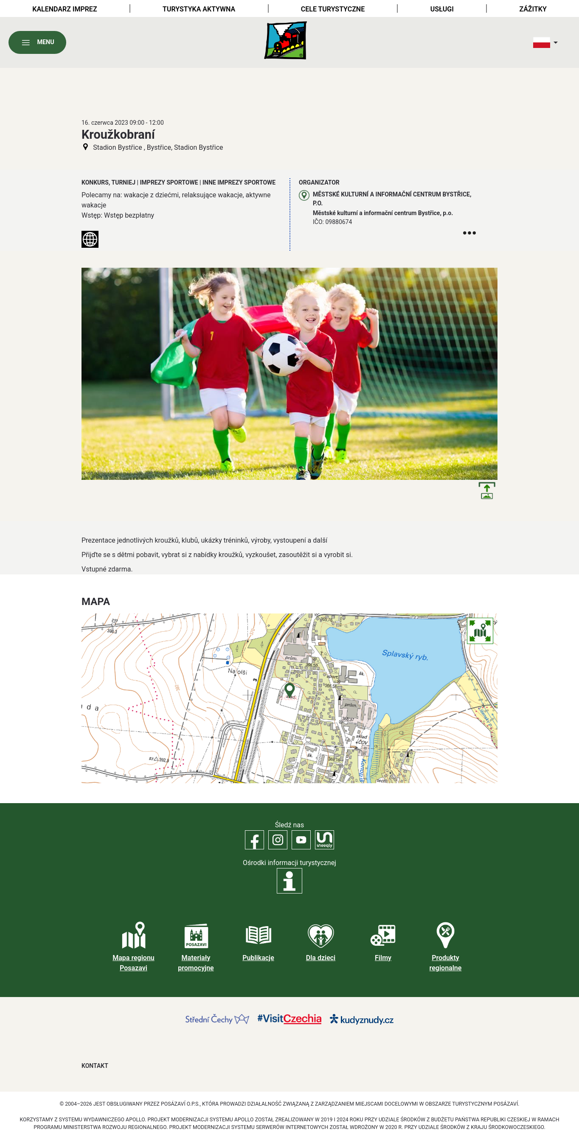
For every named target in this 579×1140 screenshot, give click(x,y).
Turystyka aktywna (199, 9)
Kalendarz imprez (64, 9)
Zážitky (532, 9)
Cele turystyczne (333, 9)
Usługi (442, 9)
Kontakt (95, 1065)
